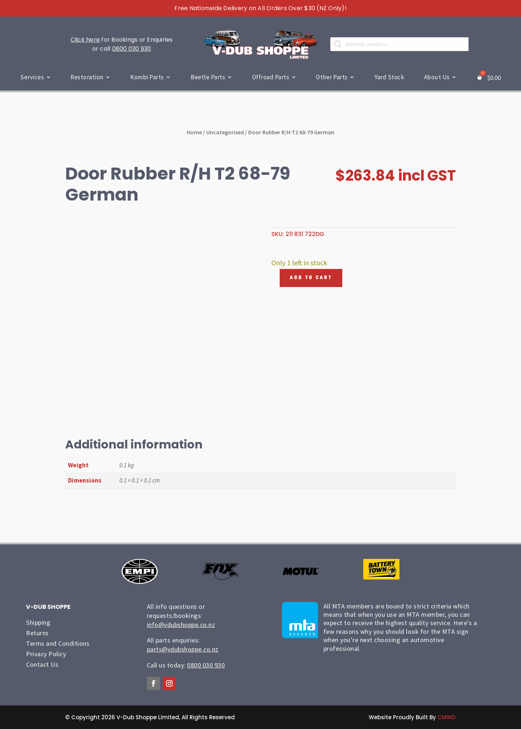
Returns (37, 633)
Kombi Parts (147, 77)
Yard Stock (389, 77)
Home (194, 132)
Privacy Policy (46, 654)
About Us (437, 77)
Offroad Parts (270, 77)
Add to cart (311, 278)
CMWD (446, 717)
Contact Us (42, 664)
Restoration (87, 77)
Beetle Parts (208, 77)
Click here (85, 39)
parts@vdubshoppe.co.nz (183, 649)
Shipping (38, 622)
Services (32, 77)
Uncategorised (225, 132)
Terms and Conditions (57, 643)
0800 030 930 (131, 49)
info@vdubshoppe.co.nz (181, 624)
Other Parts (332, 77)
